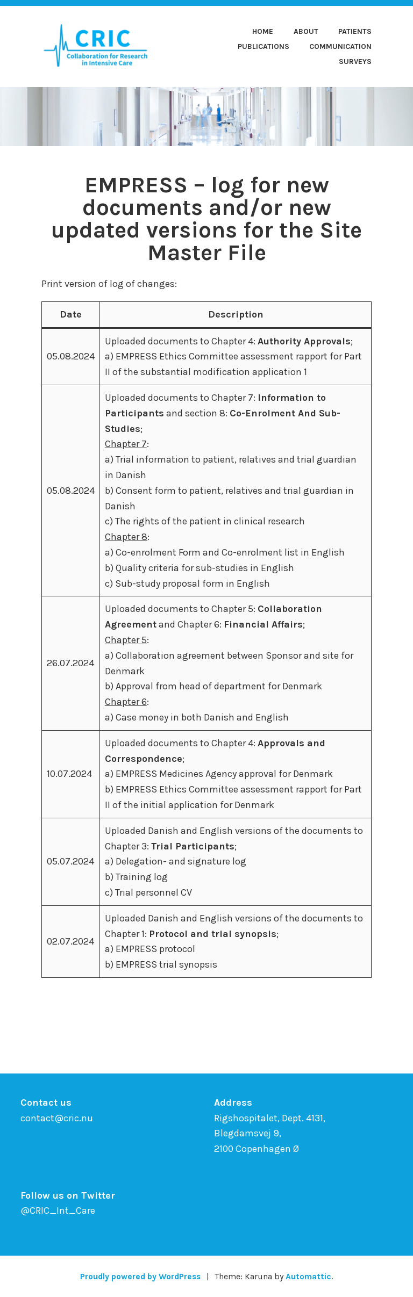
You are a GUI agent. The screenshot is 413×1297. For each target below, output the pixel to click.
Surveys (355, 61)
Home (262, 31)
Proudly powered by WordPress (140, 1276)
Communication (340, 46)
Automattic (311, 1276)
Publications (263, 46)
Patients (355, 31)
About (306, 31)
